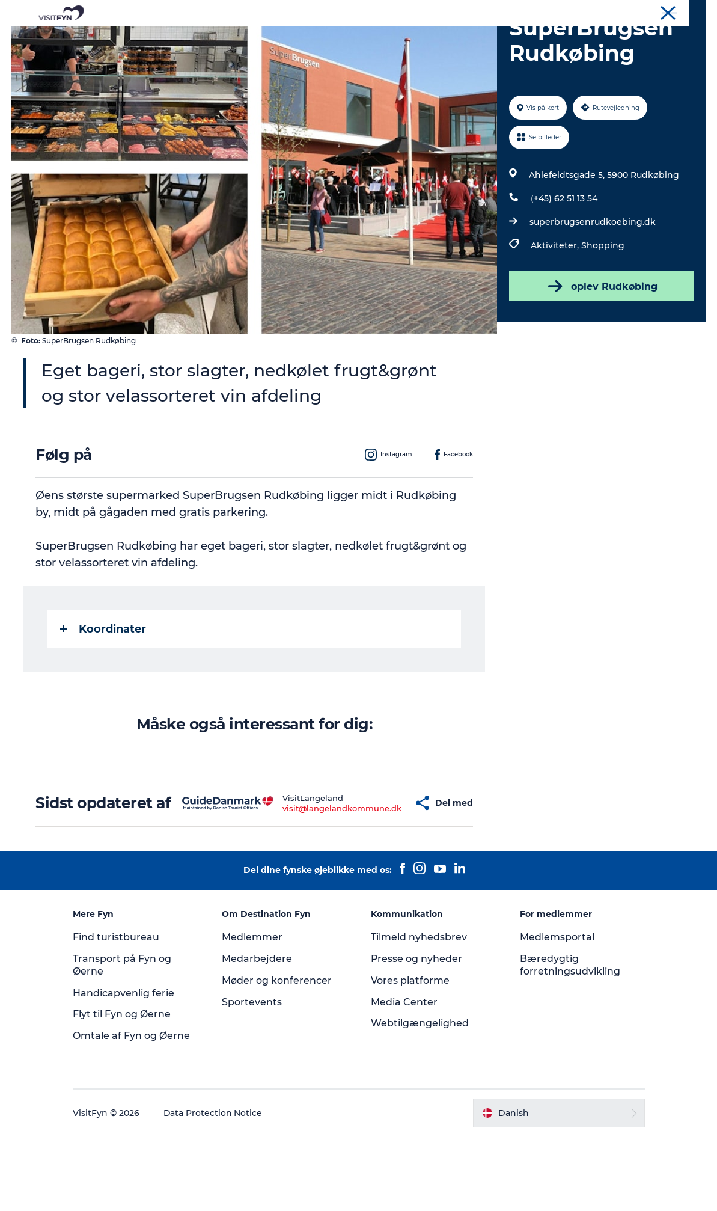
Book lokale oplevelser (499, 38)
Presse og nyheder (417, 1033)
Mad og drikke (322, 38)
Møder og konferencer (665, 11)
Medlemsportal (556, 1011)
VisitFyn (566, 11)
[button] (380, 868)
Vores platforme (410, 1055)
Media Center (404, 1076)
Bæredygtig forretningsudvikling (569, 1040)
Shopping (602, 302)
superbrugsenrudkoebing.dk (592, 279)
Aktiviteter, (556, 302)
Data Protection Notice (216, 1187)
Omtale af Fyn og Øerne (133, 1110)
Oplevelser (191, 38)
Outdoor (252, 38)
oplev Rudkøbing (601, 343)
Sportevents (253, 1076)
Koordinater (104, 686)
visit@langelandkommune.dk (306, 873)
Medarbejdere (258, 1033)
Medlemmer (253, 1011)
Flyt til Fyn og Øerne (124, 1089)
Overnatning (401, 38)
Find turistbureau (118, 1011)
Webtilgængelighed (420, 1098)
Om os (603, 11)
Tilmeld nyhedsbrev (419, 1011)
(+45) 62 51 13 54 (564, 255)
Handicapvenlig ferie (126, 1067)
